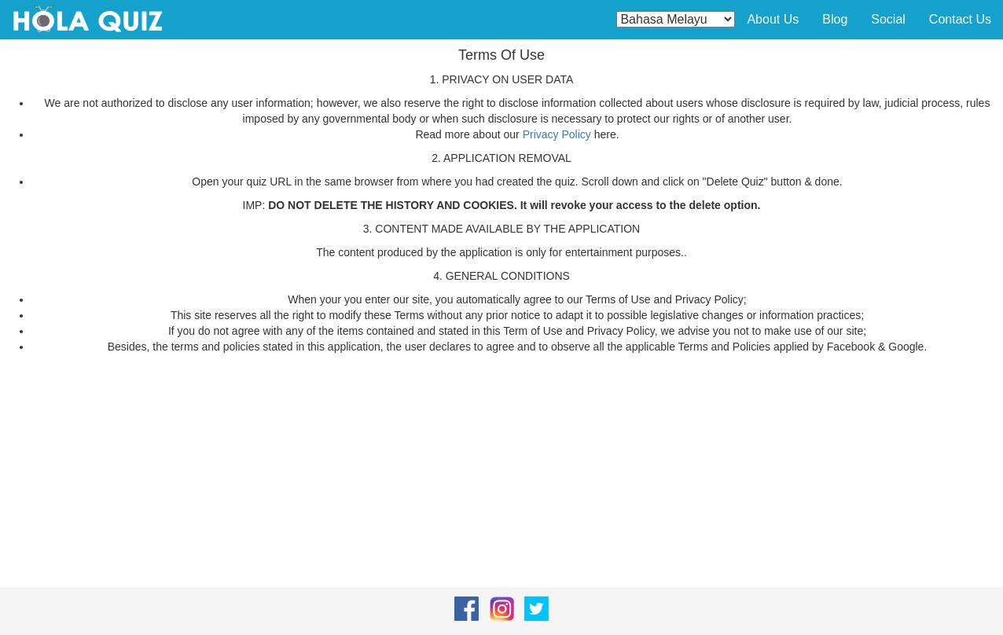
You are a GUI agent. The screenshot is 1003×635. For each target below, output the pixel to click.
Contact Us (960, 19)
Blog (834, 19)
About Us (773, 19)
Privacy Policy (557, 134)
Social (888, 19)
